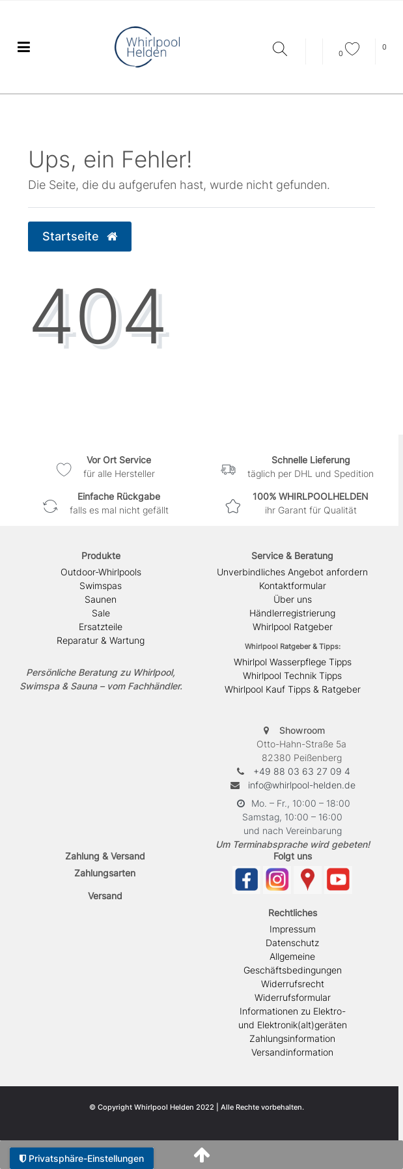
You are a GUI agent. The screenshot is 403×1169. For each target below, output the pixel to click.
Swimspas (100, 585)
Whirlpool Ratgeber (293, 626)
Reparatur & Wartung (101, 640)
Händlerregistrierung (292, 612)
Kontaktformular (292, 585)
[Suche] (286, 50)
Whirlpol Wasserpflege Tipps (293, 661)
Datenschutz (292, 942)
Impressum (293, 928)
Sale (101, 612)
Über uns (292, 599)
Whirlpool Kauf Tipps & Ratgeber (293, 689)
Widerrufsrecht (292, 983)
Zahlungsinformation (292, 1038)
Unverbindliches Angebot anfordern (292, 571)
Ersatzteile (100, 626)
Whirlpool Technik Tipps (292, 675)
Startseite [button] (79, 236)
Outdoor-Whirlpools (101, 571)
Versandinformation (292, 1052)
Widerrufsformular (293, 997)
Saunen (101, 599)
